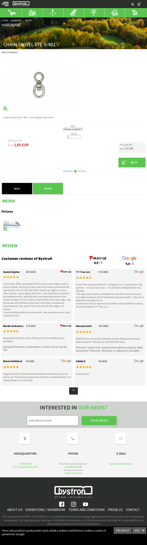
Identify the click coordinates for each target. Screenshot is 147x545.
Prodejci (115, 509)
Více (137, 530)
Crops (28, 20)
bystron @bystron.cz (121, 463)
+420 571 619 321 (73, 473)
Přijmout (122, 530)
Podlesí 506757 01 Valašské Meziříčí (25, 465)
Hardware (16, 20)
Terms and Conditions (86, 509)
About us (14, 509)
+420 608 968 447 (73, 466)
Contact (133, 509)
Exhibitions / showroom (45, 509)
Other (5, 20)
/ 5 (98, 261)
